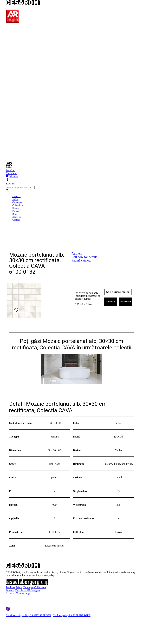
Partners (16, 211)
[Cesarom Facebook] (8, 609)
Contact (16, 220)
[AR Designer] (12, 22)
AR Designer (33, 590)
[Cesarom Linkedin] (13, 609)
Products (16, 196)
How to (15, 208)
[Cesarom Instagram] (17, 609)
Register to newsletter (26, 598)
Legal (28, 593)
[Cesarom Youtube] (27, 609)
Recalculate (125, 301)
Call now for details (84, 257)
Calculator (11, 173)
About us (16, 217)
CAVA (52, 381)
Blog (14, 214)
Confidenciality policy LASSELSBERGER (28, 615)
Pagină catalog (81, 260)
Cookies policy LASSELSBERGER (71, 615)
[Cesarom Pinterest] (22, 609)
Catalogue (17, 202)
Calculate (110, 301)
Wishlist (12, 176)
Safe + (15, 199)
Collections (17, 205)
